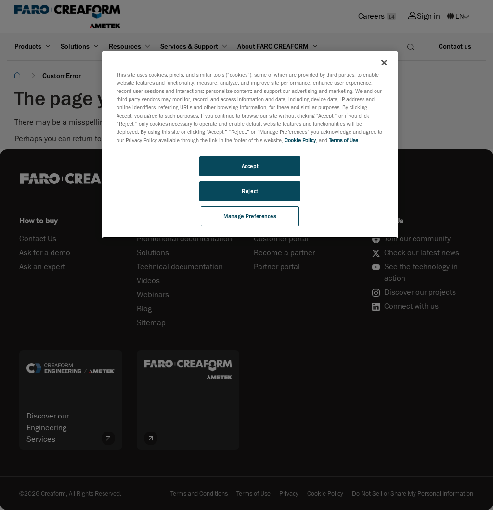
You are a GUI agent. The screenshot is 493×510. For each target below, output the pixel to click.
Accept (250, 166)
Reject (250, 191)
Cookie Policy (300, 140)
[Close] (384, 62)
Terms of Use (343, 140)
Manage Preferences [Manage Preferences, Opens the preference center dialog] (249, 216)
